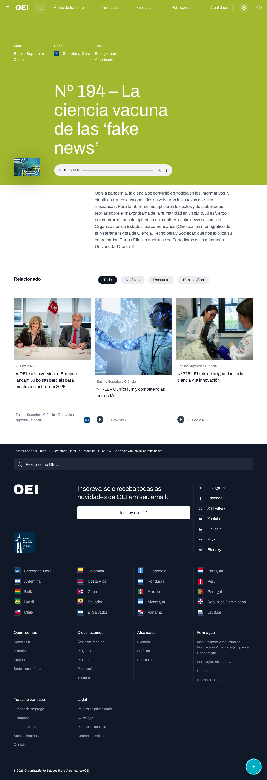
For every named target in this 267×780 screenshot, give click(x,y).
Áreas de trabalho (69, 7)
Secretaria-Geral (64, 451)
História (20, 651)
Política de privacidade (94, 709)
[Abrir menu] (7, 7)
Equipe (19, 660)
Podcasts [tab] (161, 280)
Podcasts (89, 451)
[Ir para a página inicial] (21, 7)
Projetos (83, 660)
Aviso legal (85, 718)
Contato (20, 744)
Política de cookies (91, 727)
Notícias (143, 651)
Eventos (143, 642)
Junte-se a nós (25, 727)
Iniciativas (110, 7)
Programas (85, 651)
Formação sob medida (214, 662)
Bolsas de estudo (210, 680)
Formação (145, 7)
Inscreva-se (133, 512)
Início (42, 451)
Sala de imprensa (27, 736)
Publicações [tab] (193, 280)
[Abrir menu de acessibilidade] (254, 766)
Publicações (182, 7)
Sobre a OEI (23, 642)
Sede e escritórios (27, 668)
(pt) (258, 7)
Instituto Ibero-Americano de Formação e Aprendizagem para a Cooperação (223, 647)
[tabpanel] (133, 362)
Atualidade (219, 7)
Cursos (202, 671)
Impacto (83, 677)
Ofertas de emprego (29, 709)
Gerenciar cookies (91, 736)
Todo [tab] (107, 280)
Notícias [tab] (133, 280)
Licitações (21, 718)
